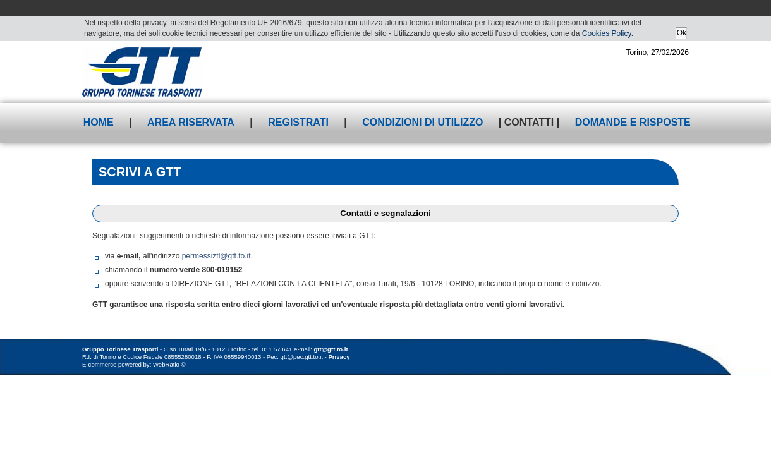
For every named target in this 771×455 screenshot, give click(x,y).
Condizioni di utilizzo (422, 122)
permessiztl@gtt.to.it (216, 256)
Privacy (338, 356)
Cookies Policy (606, 33)
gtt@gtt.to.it (331, 349)
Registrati (298, 122)
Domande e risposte (633, 122)
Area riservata (190, 122)
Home (98, 122)
